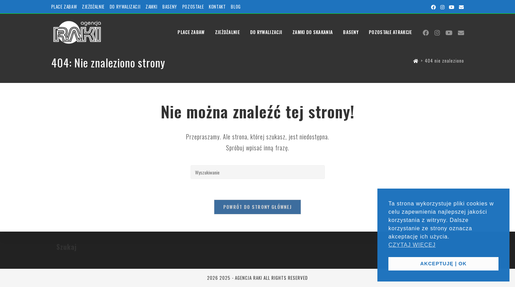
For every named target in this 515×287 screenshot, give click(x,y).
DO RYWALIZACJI (125, 6)
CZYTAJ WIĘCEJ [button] (412, 245)
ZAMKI (151, 6)
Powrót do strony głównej (257, 206)
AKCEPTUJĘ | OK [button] (443, 263)
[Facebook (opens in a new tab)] (433, 6)
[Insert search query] (258, 172)
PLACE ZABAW (64, 6)
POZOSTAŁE (193, 6)
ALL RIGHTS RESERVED (286, 277)
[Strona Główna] (416, 60)
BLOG (235, 6)
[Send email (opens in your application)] (460, 6)
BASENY (169, 6)
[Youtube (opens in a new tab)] (452, 6)
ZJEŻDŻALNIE (93, 6)
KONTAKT (217, 6)
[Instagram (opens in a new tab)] (442, 6)
